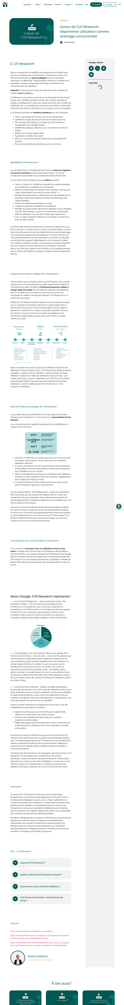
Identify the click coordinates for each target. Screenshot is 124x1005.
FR (120, 4)
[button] (91, 68)
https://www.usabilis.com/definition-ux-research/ (31, 931)
